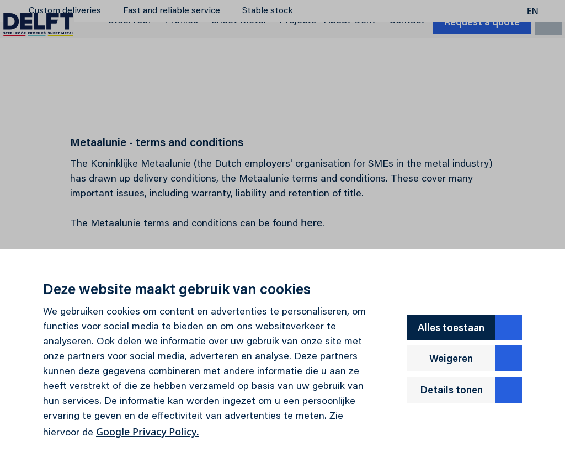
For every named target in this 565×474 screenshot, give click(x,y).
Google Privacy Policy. (147, 431)
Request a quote (467, 61)
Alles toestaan (470, 327)
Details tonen (471, 390)
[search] (534, 59)
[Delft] (53, 59)
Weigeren (475, 358)
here (311, 222)
